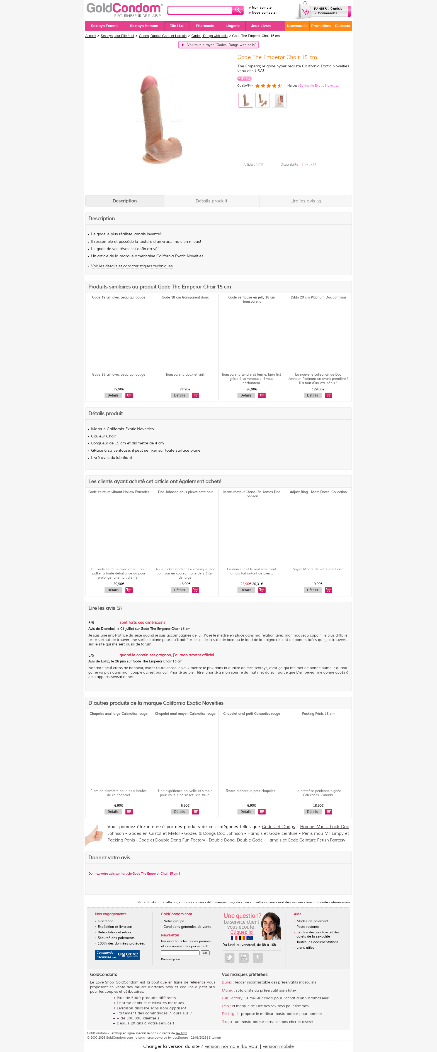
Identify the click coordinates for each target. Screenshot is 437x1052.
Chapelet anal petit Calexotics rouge (251, 714)
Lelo (225, 1006)
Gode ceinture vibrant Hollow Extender (118, 492)
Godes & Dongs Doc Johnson (213, 833)
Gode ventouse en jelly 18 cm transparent (251, 299)
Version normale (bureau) (232, 1046)
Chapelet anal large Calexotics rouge (118, 714)
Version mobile (278, 1046)
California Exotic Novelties (319, 85)
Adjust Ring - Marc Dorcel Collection (318, 492)
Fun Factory (232, 998)
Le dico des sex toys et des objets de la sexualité (318, 934)
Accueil (90, 36)
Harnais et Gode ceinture (272, 833)
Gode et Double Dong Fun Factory (172, 840)
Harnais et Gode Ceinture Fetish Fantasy (305, 840)
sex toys (181, 1033)
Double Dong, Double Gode (236, 840)
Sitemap (215, 1037)
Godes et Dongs (278, 827)
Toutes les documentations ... (319, 942)
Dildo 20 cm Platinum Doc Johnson (318, 297)
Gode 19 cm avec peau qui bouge (118, 297)
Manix (227, 990)
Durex (227, 982)
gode (101, 234)
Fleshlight (230, 1014)
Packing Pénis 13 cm (318, 714)
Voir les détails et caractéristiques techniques (132, 266)
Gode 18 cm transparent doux (185, 297)
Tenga (227, 1022)
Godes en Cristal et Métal (154, 833)
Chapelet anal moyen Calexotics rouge (185, 714)
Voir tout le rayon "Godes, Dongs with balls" (221, 45)
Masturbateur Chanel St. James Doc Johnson (251, 494)
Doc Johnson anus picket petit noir (185, 492)
